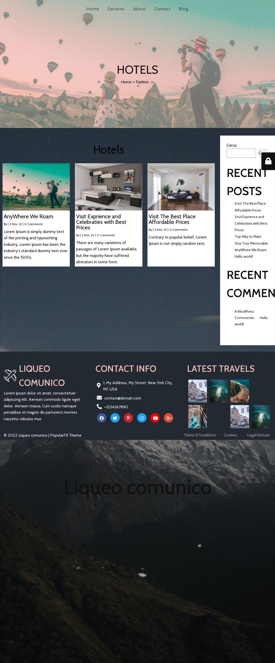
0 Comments (33, 224)
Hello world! (244, 256)
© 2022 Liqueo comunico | (27, 435)
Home (126, 81)
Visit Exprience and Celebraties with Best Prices (251, 223)
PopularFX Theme (65, 435)
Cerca (231, 145)
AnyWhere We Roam (251, 250)
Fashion (142, 81)
